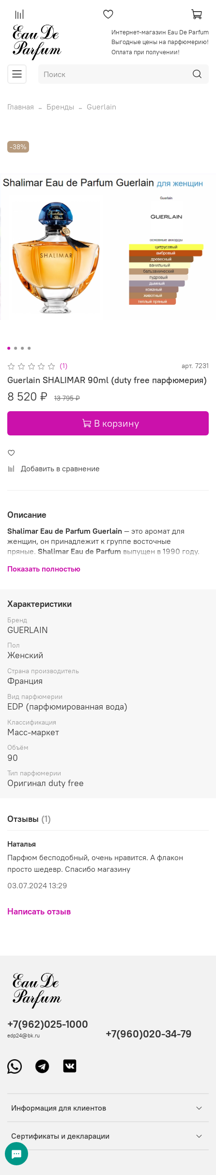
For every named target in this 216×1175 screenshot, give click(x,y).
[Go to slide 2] (15, 348)
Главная (20, 106)
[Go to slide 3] (22, 348)
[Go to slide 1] (8, 348)
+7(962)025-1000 (47, 1024)
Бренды (60, 106)
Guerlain (101, 106)
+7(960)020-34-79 (149, 1033)
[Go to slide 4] (29, 348)
